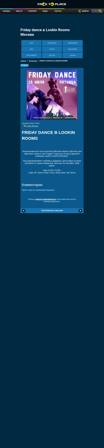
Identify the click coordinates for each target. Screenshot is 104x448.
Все (31, 43)
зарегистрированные (45, 199)
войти (85, 11)
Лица (45, 11)
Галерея (32, 11)
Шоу (31, 49)
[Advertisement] (54, 146)
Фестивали (31, 55)
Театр (52, 49)
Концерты (52, 43)
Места (19, 11)
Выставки (72, 49)
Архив (72, 55)
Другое (52, 55)
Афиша (6, 11)
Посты (58, 11)
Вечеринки (72, 43)
